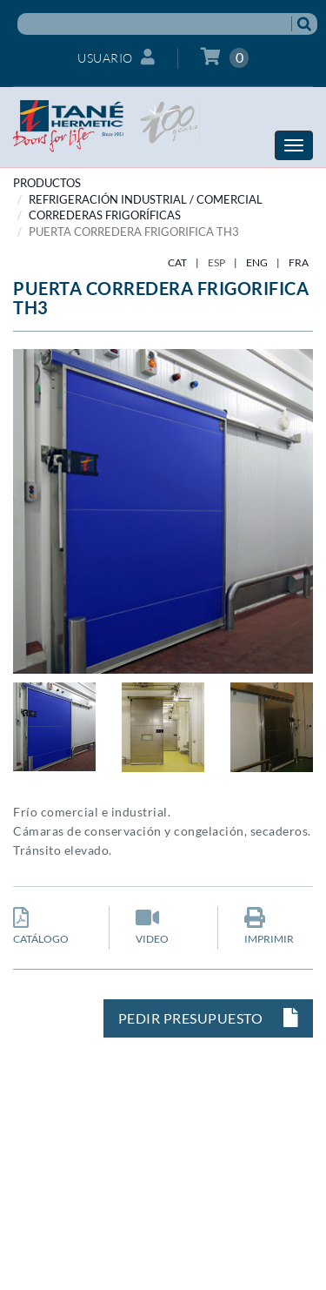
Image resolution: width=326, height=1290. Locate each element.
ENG (257, 262)
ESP (216, 262)
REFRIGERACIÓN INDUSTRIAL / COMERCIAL (146, 199)
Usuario (116, 57)
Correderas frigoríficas (105, 215)
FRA (299, 262)
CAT (177, 262)
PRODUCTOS (47, 183)
